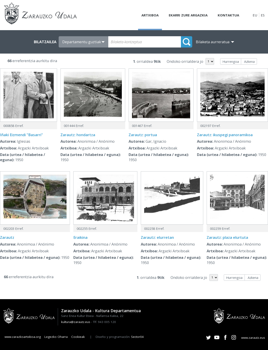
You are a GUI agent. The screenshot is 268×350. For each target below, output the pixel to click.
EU (255, 15)
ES (263, 15)
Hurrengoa (230, 61)
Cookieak (78, 337)
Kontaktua (228, 15)
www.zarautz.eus (253, 338)
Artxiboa (150, 15)
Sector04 (137, 337)
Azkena (249, 61)
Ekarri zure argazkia (188, 15)
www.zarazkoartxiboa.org (23, 337)
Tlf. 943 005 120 (104, 322)
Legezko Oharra (56, 337)
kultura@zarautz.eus (75, 322)
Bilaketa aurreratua (212, 41)
